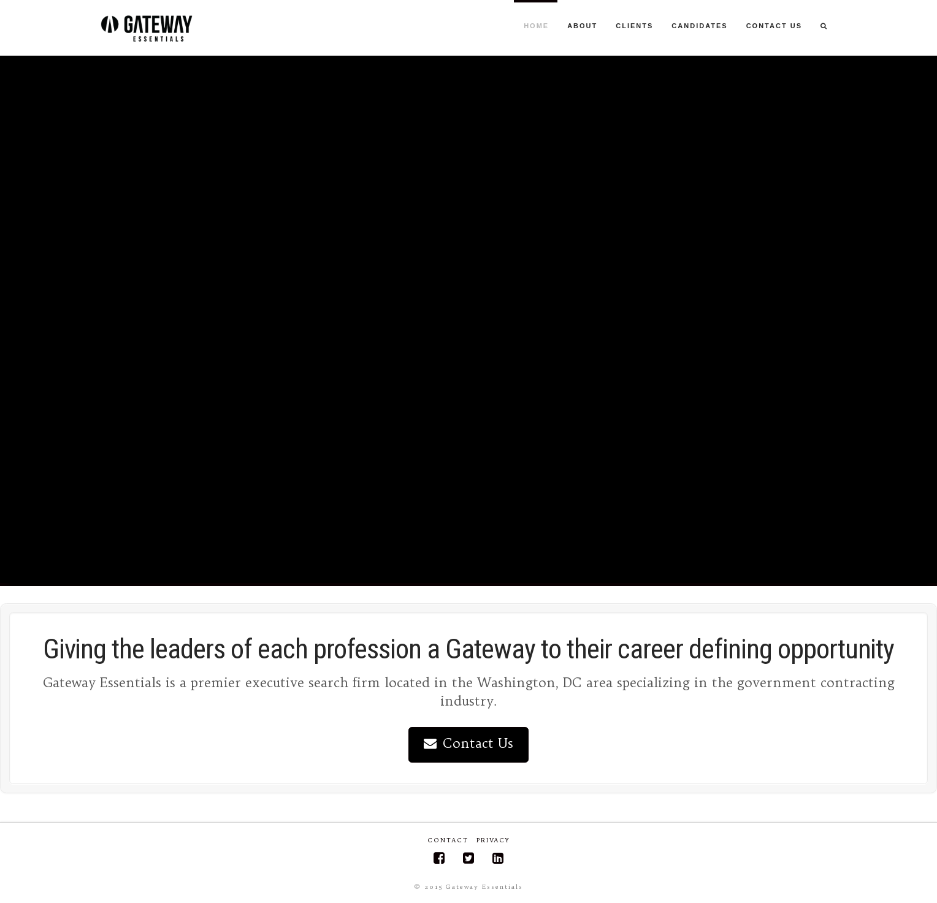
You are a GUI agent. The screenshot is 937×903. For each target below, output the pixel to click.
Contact (448, 840)
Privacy (493, 840)
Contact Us (469, 743)
